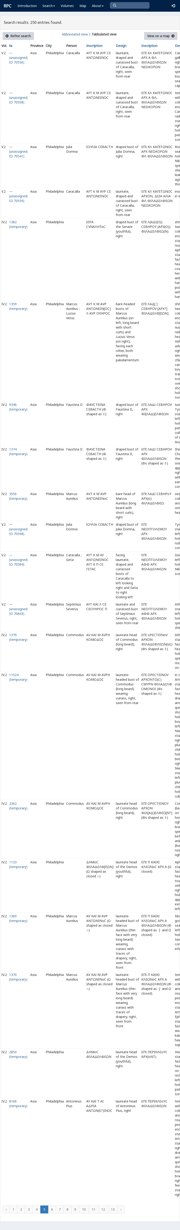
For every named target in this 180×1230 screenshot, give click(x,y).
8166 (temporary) (18, 1103)
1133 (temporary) (18, 864)
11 (93, 1209)
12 (103, 1209)
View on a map (160, 36)
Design (121, 45)
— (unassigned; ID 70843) (18, 609)
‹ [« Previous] (6, 1209)
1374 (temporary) (18, 451)
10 (84, 1209)
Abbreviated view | (76, 34)
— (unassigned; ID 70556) (18, 57)
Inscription (94, 45)
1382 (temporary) (18, 224)
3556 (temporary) (18, 496)
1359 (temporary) (18, 306)
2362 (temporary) (18, 805)
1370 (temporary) (18, 977)
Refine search (18, 36)
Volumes (67, 6)
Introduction (27, 6)
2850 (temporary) (18, 1054)
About (98, 6)
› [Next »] (120, 1209)
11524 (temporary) (18, 677)
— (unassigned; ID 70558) (18, 97)
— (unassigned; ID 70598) (18, 529)
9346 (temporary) (18, 406)
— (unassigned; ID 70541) (18, 151)
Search (48, 6)
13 (113, 1209)
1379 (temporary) (18, 637)
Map (82, 6)
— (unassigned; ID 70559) (18, 196)
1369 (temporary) (18, 918)
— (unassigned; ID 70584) (18, 560)
